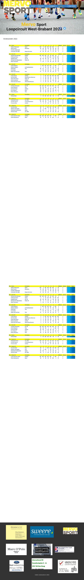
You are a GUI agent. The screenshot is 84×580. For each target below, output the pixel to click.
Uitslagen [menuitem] (52, 6)
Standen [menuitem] (60, 6)
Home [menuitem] (33, 6)
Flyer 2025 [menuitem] (72, 6)
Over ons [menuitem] (41, 6)
